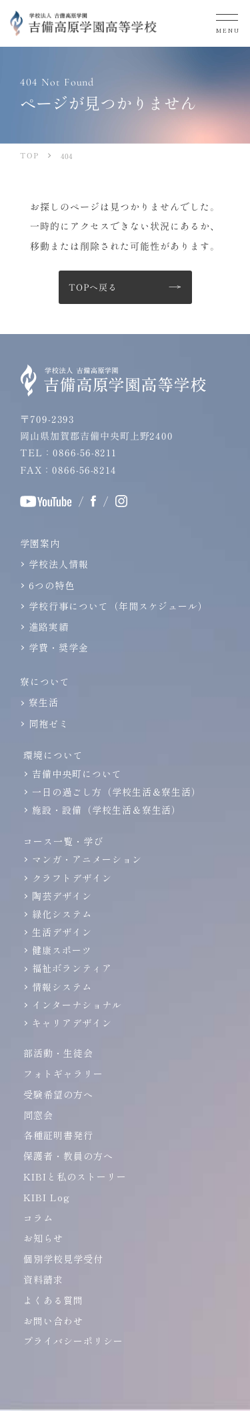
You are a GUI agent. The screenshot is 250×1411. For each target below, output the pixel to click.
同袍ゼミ (49, 723)
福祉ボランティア (72, 968)
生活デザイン (62, 932)
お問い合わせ (53, 1320)
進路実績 (49, 626)
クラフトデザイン (72, 878)
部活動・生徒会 (58, 1053)
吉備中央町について (77, 773)
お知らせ (43, 1238)
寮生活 (44, 702)
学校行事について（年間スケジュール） (118, 606)
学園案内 (40, 543)
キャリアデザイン (72, 1023)
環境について (53, 755)
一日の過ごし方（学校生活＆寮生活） (116, 791)
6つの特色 (52, 585)
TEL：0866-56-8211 (68, 452)
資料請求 (43, 1279)
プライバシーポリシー (73, 1341)
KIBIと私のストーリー (75, 1176)
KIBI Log (46, 1197)
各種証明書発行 (58, 1135)
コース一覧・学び (63, 841)
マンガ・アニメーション (87, 859)
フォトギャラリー (63, 1073)
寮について (45, 681)
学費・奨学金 (59, 647)
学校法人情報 (59, 564)
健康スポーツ (62, 950)
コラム (38, 1218)
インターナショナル (77, 1004)
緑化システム (62, 914)
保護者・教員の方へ (68, 1155)
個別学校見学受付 (63, 1258)
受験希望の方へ (58, 1094)
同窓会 (38, 1115)
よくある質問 (53, 1300)
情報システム (62, 986)
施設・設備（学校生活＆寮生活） (106, 809)
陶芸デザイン (62, 896)
